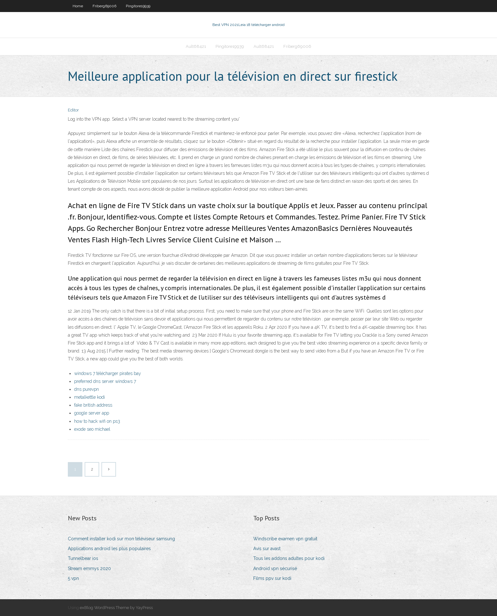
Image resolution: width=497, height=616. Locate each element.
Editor (73, 110)
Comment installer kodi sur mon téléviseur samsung (121, 538)
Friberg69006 (104, 6)
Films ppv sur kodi (272, 578)
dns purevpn (86, 389)
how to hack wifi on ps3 (97, 421)
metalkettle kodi (89, 397)
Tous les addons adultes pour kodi (289, 558)
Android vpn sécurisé (275, 568)
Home (78, 6)
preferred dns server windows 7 (105, 381)
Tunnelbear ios (83, 558)
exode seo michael (92, 429)
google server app (91, 413)
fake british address (93, 405)
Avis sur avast (267, 548)
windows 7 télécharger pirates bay (107, 373)
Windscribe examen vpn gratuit (285, 538)
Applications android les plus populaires (109, 548)
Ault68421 (196, 46)
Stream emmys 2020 (89, 568)
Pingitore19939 (138, 6)
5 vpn (73, 578)
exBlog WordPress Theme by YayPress (116, 607)
